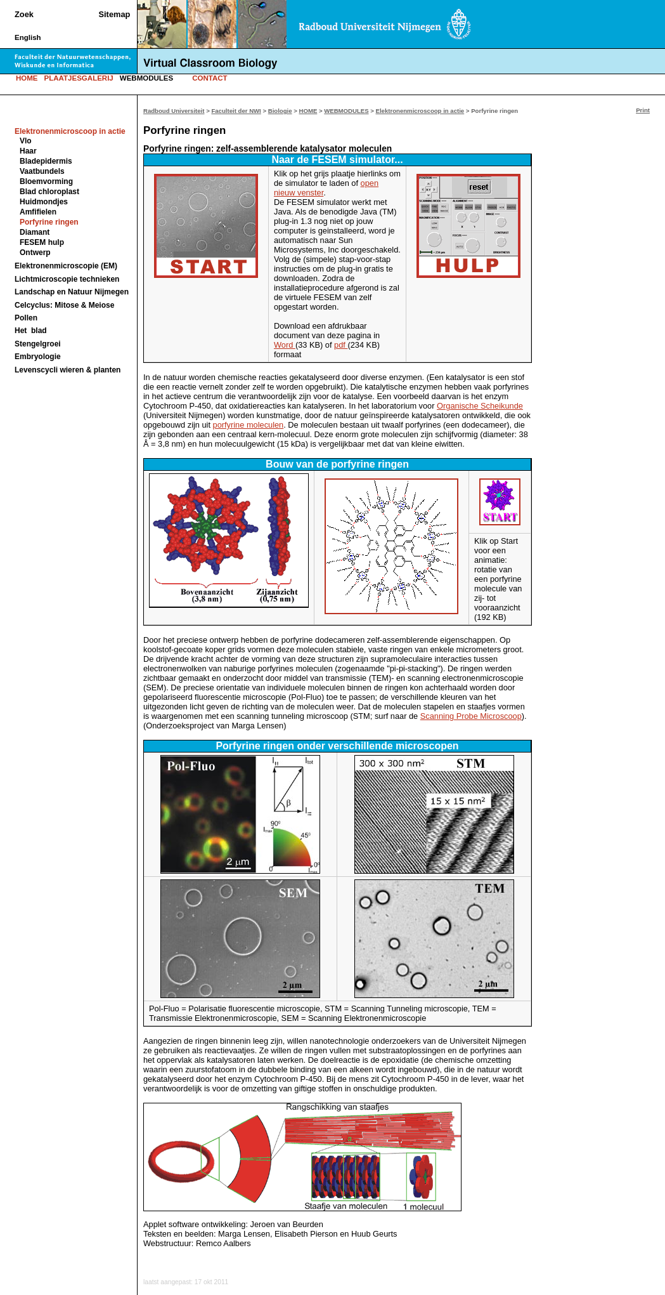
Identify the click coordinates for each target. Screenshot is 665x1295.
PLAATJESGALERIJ (78, 78)
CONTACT (209, 78)
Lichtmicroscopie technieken (67, 279)
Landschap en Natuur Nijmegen (72, 291)
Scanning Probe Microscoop (471, 716)
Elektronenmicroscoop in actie (420, 110)
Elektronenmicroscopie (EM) (66, 265)
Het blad (31, 330)
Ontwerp (35, 252)
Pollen (26, 317)
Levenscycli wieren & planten (67, 369)
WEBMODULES (146, 78)
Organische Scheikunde (480, 406)
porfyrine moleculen (248, 425)
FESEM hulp (42, 242)
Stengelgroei (38, 343)
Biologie (280, 110)
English (28, 37)
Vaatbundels (42, 171)
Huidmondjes (44, 201)
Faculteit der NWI (236, 110)
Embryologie (38, 356)
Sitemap (115, 14)
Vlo (26, 140)
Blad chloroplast (49, 191)
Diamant (34, 232)
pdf (340, 345)
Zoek (24, 14)
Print (643, 110)
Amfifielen (38, 211)
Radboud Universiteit (173, 110)
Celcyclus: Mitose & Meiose (64, 305)
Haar (28, 151)
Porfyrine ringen (49, 222)
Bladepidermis (46, 161)
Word (284, 345)
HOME (27, 78)
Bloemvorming (46, 181)
